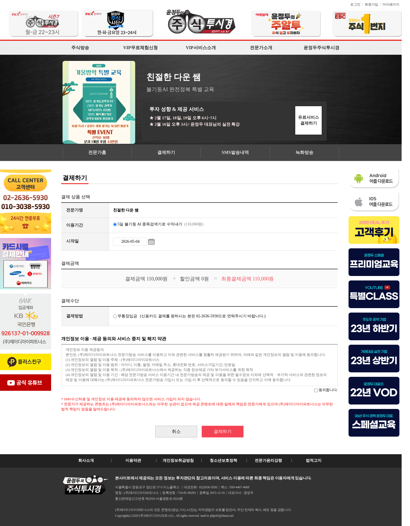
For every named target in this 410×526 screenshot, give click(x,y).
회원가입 (371, 4)
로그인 (355, 4)
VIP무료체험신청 (140, 47)
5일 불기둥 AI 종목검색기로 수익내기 (158, 224)
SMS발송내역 (235, 152)
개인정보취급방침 (178, 460)
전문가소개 (261, 47)
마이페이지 (391, 4)
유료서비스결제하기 (308, 120)
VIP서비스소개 (201, 47)
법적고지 (313, 460)
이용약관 (133, 460)
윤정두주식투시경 (321, 47)
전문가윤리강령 (268, 460)
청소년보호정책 (223, 460)
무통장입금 (125, 316)
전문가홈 (97, 152)
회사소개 (86, 460)
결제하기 (166, 152)
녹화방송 (304, 152)
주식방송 (80, 47)
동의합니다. (326, 390)
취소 (176, 431)
